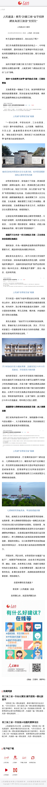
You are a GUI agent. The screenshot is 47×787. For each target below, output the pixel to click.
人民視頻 (6, 771)
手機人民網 (24, 758)
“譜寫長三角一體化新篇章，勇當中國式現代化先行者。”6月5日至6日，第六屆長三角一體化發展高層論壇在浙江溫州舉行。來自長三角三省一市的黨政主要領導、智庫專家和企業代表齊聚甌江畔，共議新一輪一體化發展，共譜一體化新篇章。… (23, 708)
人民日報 (6, 758)
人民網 (2, 9)
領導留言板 (32, 758)
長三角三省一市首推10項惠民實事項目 (20, 722)
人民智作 (15, 771)
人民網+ (15, 758)
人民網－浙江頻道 (33, 33)
